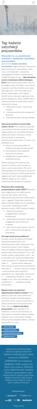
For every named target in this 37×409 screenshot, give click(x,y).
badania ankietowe (17, 358)
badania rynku (13, 364)
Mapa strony (18, 406)
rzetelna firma (19, 382)
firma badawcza (25, 361)
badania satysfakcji (9, 327)
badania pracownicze (9, 336)
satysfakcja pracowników (10, 330)
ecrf (27, 382)
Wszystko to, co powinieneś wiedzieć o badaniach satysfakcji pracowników (18, 58)
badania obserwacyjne (15, 354)
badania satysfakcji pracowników (12, 333)
